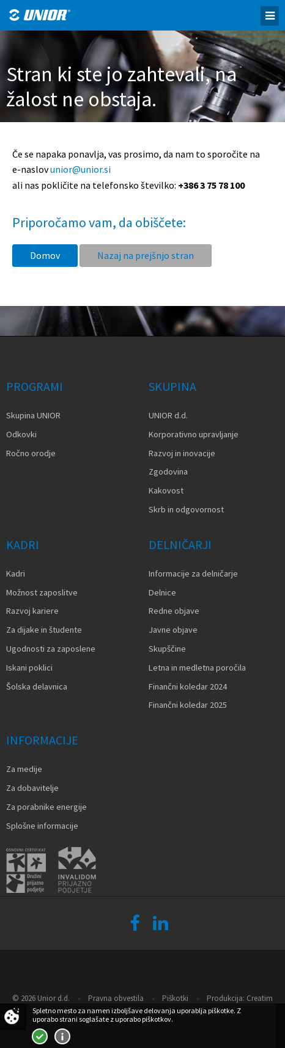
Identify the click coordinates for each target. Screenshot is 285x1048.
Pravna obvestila (116, 998)
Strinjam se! (40, 1036)
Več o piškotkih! (62, 1036)
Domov (45, 255)
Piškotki (175, 998)
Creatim (259, 998)
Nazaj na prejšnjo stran (145, 255)
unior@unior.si (80, 169)
